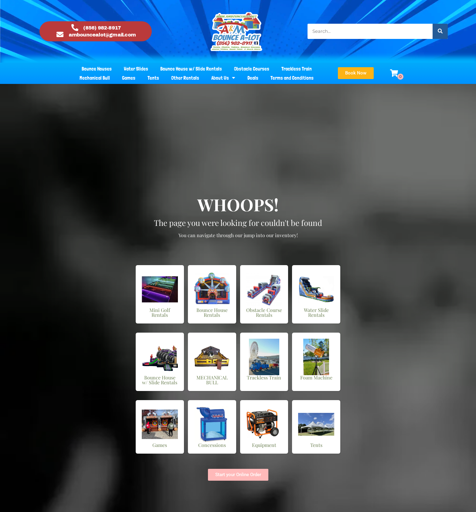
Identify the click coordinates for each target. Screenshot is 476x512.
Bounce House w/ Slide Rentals (191, 69)
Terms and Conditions (292, 78)
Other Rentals (185, 78)
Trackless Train (296, 69)
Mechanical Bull (95, 78)
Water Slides (136, 69)
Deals (252, 78)
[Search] (440, 31)
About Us (223, 77)
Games (128, 78)
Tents (153, 78)
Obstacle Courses (251, 69)
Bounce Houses (97, 69)
